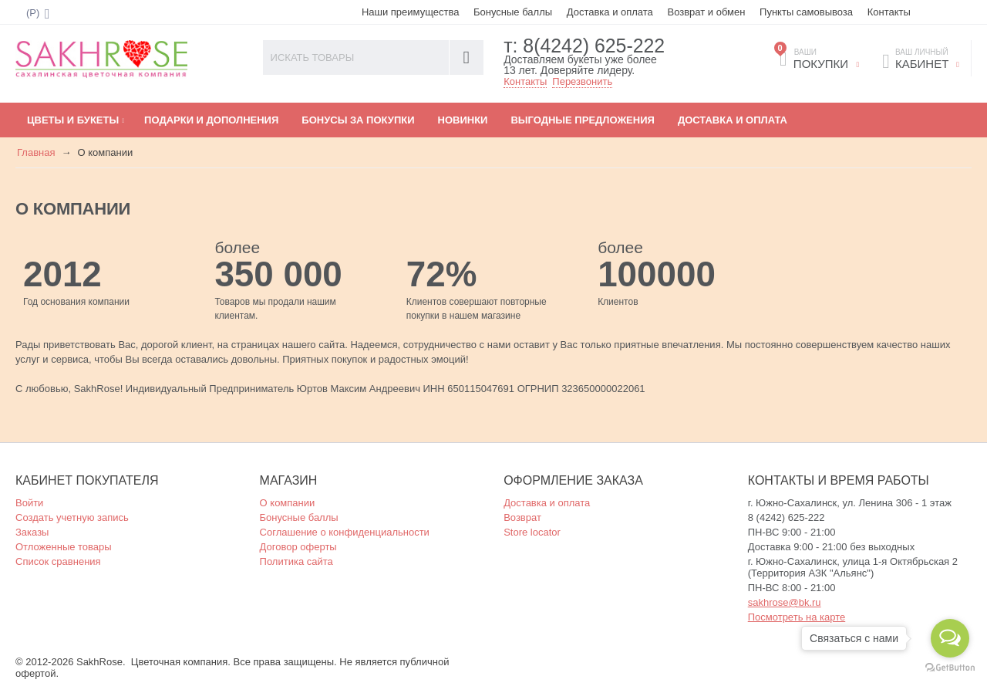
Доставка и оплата (610, 12)
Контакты (889, 12)
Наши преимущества (411, 12)
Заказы (32, 531)
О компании (287, 502)
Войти (29, 502)
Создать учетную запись (72, 516)
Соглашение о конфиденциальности (344, 531)
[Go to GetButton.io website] (950, 667)
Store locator (532, 531)
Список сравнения (58, 560)
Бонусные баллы (512, 12)
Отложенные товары (63, 546)
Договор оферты (298, 546)
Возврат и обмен (706, 12)
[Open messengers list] (950, 638)
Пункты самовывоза (806, 12)
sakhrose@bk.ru (784, 601)
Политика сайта (296, 560)
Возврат (522, 516)
